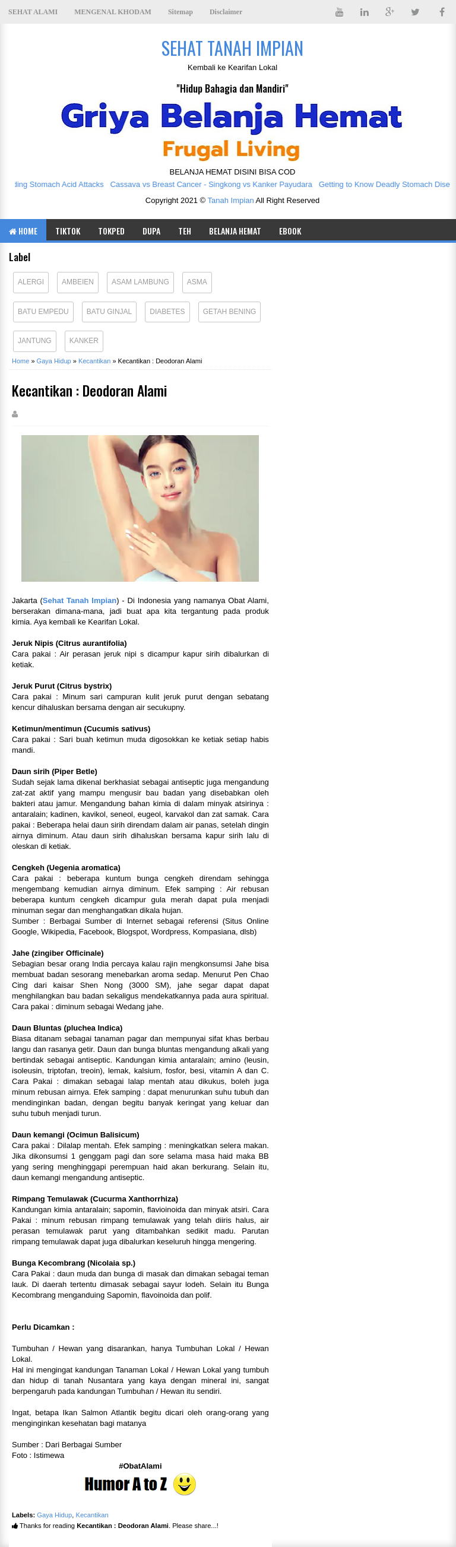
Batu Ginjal (109, 312)
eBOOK (290, 230)
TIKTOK (67, 230)
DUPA (151, 230)
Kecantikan (91, 1515)
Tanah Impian (231, 200)
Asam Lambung (140, 282)
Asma (197, 282)
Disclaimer (226, 12)
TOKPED (111, 230)
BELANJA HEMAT (235, 230)
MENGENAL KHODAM (112, 12)
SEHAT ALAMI (33, 12)
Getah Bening (229, 312)
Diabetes (167, 312)
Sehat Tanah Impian (79, 600)
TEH (184, 230)
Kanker (84, 341)
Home (23, 230)
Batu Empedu (43, 312)
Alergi (31, 282)
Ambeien (78, 282)
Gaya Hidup (54, 1515)
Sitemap (180, 12)
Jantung (35, 341)
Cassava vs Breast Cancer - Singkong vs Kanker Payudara (216, 184)
